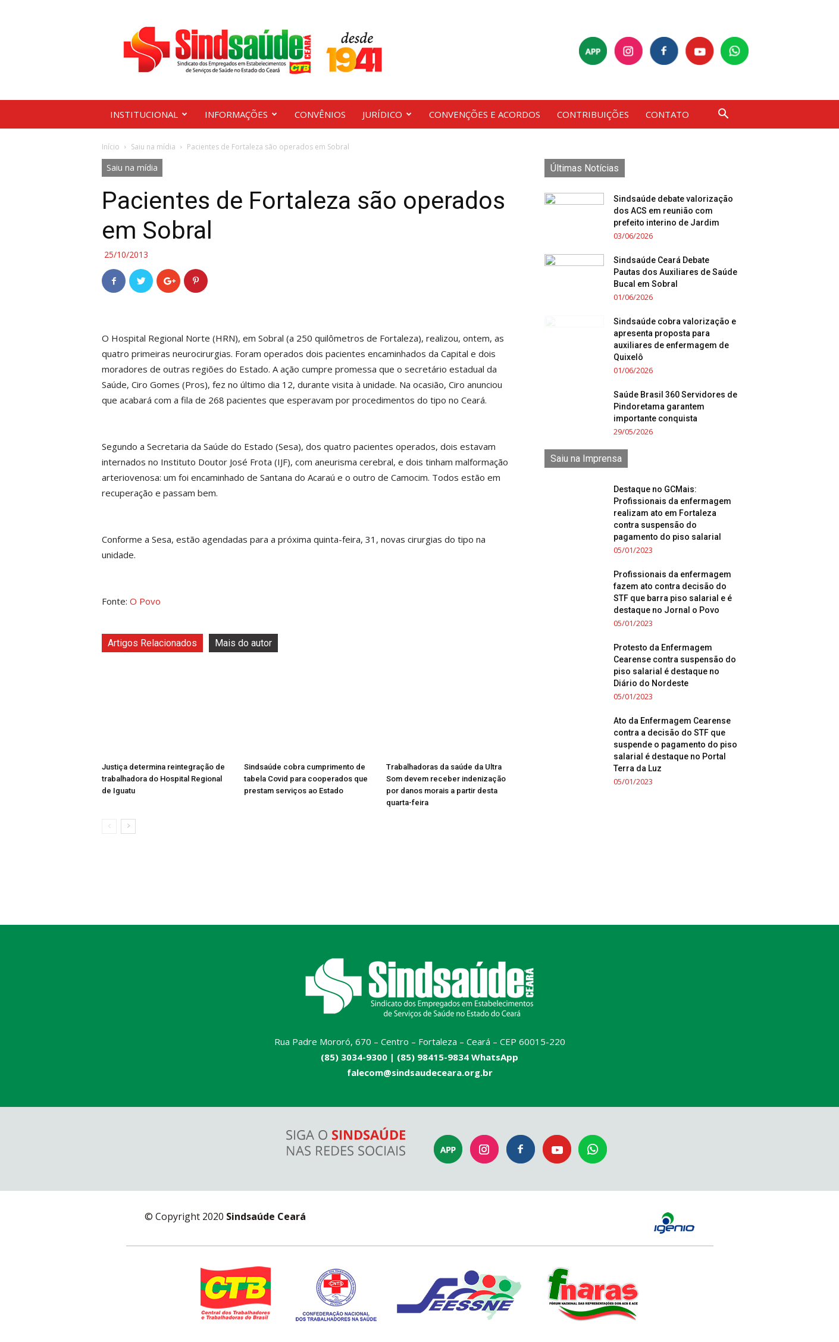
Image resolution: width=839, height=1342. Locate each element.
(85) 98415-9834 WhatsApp (457, 1057)
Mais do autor (243, 643)
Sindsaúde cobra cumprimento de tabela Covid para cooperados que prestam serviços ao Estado (306, 778)
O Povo (145, 601)
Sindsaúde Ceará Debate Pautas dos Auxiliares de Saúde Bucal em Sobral (675, 272)
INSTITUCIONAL (148, 114)
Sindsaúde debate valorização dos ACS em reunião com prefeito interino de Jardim (673, 210)
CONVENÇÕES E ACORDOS (484, 114)
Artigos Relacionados (152, 643)
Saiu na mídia (153, 147)
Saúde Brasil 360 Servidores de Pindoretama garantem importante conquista (675, 406)
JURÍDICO (387, 114)
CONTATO (667, 114)
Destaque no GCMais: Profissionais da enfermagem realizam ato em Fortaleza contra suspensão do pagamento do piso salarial (672, 513)
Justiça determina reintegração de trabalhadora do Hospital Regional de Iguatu (163, 778)
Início (111, 147)
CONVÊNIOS (320, 114)
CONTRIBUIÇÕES (593, 114)
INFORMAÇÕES (241, 114)
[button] (723, 115)
